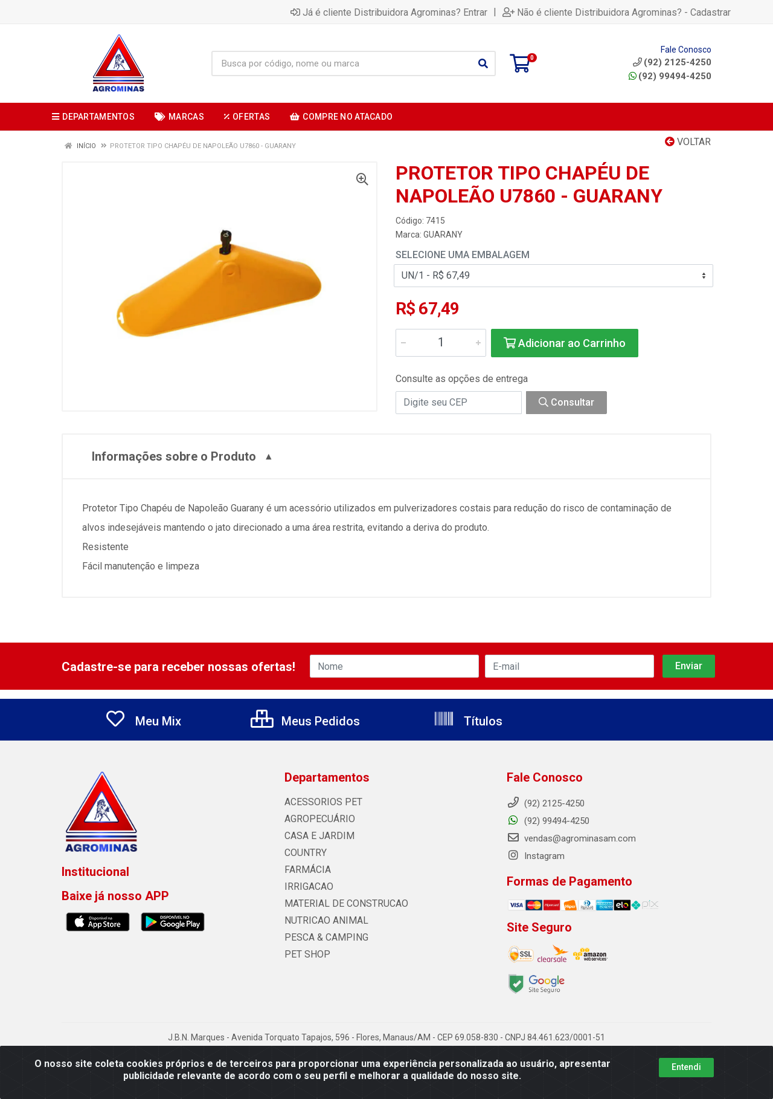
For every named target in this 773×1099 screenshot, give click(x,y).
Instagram (536, 856)
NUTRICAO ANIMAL (323, 920)
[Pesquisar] (483, 63)
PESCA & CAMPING (323, 937)
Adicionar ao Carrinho (565, 343)
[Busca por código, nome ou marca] (341, 63)
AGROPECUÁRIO (317, 819)
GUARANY (443, 234)
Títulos (467, 721)
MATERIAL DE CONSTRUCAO (341, 903)
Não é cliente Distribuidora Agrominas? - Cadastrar (616, 12)
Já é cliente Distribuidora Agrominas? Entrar (388, 12)
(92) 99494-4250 (670, 76)
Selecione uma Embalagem (463, 255)
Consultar (566, 402)
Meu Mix (142, 721)
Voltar (688, 142)
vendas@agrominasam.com (571, 838)
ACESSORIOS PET (320, 802)
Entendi (686, 1067)
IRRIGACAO (307, 886)
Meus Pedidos (305, 721)
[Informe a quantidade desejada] (441, 343)
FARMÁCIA (306, 869)
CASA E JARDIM (316, 836)
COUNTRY (304, 853)
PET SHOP (305, 954)
